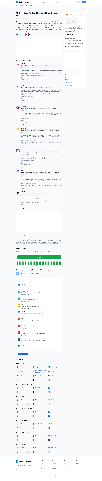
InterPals (53, 452)
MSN (21, 380)
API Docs (54, 468)
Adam (22, 338)
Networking (41, 87)
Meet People (27, 193)
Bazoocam (53, 424)
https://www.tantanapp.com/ (75, 15)
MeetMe (23, 150)
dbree (52, 380)
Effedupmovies (39, 380)
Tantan (23, 23)
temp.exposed (39, 367)
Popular (35, 2)
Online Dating (27, 65)
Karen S (22, 345)
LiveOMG (37, 388)
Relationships (33, 65)
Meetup (37, 448)
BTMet (52, 371)
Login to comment (23, 354)
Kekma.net (38, 376)
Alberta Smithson (24, 291)
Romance (39, 65)
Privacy (78, 463)
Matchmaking (45, 65)
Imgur (21, 416)
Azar (36, 428)
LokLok (53, 428)
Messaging (68, 23)
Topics (47, 2)
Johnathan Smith (24, 284)
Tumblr (37, 392)
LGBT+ (22, 193)
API (52, 2)
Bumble (23, 128)
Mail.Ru (21, 392)
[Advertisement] (39, 47)
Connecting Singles (24, 404)
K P (21, 298)
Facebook (53, 436)
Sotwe (21, 371)
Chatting (51, 152)
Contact (54, 463)
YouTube (22, 376)
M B (22, 304)
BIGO (21, 424)
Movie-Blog (54, 367)
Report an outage (45, 270)
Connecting (40, 152)
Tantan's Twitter (26, 273)
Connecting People (47, 87)
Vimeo (37, 416)
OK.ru (36, 440)
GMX (52, 440)
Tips (53, 466)
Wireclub (22, 440)
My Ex (52, 400)
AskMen (53, 404)
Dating (22, 65)
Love (36, 87)
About (65, 463)
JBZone (53, 376)
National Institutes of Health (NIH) (40, 371)
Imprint (66, 466)
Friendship (35, 152)
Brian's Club (54, 448)
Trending (42, 2)
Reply (29, 287)
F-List (36, 400)
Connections (51, 130)
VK (51, 388)
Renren (53, 416)
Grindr (23, 192)
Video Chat (77, 21)
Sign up (84, 2)
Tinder (23, 63)
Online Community (42, 172)
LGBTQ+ (40, 193)
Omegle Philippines (40, 424)
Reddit (21, 388)
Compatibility (53, 108)
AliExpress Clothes (24, 367)
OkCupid (23, 106)
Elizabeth (23, 325)
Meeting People (56, 172)
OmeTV (21, 428)
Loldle (52, 392)
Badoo (23, 170)
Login (79, 2)
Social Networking (30, 5)
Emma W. (23, 311)
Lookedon (22, 400)
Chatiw (37, 404)
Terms (77, 466)
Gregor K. (19, 18)
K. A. (22, 318)
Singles (48, 108)
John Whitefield (24, 332)
